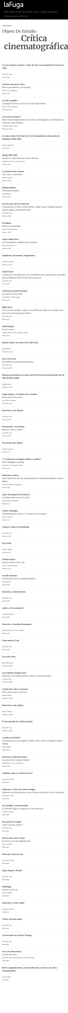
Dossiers (36, 12)
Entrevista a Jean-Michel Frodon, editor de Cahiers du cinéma (34, 676)
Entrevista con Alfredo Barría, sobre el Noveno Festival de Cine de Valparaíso (34, 792)
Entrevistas (9, 16)
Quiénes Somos (9, 12)
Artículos (44, 12)
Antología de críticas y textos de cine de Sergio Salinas (34, 104)
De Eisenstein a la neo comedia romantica (34, 579)
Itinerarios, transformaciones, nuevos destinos (34, 158)
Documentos (53, 12)
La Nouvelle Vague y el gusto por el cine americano (34, 809)
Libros (16, 16)
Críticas (22, 16)
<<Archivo (7, 25)
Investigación (27, 12)
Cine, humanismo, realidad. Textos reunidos (34, 242)
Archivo (19, 12)
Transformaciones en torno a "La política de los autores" (34, 514)
